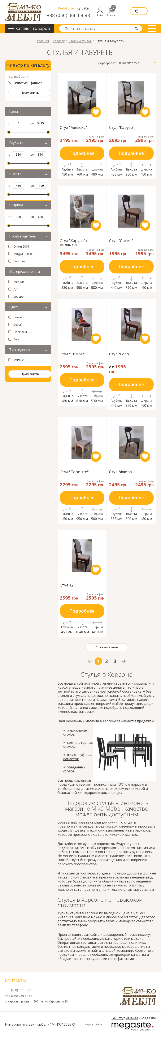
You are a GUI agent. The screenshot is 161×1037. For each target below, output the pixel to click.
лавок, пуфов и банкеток (77, 756)
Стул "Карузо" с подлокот (74, 242)
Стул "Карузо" (121, 127)
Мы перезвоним (123, 12)
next (123, 661)
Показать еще (106, 647)
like (96, 112)
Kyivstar (104, 8)
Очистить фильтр (28, 83)
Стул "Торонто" (74, 472)
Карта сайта (93, 1024)
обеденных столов (74, 769)
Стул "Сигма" (121, 241)
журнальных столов (75, 732)
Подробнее (82, 153)
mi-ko (23, 12)
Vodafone (86, 8)
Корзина (151, 12)
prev (90, 661)
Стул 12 (66, 585)
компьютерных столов (78, 744)
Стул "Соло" (119, 354)
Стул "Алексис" (73, 127)
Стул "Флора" (121, 472)
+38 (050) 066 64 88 (89, 15)
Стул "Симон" (72, 354)
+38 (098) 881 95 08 (18, 990)
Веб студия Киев (125, 1018)
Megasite (132, 1026)
